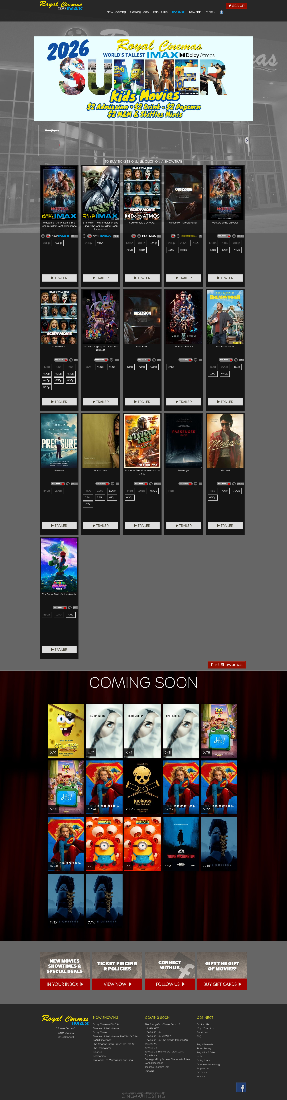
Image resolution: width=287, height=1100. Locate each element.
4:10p (224, 491)
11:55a (212, 367)
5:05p (195, 243)
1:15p (212, 491)
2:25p (100, 491)
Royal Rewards (205, 1044)
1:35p (58, 367)
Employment (204, 1068)
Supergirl (149, 1070)
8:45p (171, 367)
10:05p (183, 250)
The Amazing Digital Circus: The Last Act (114, 1044)
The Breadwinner (102, 1048)
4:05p (46, 374)
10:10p (88, 505)
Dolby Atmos (204, 1060)
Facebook (202, 1032)
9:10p (112, 498)
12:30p (88, 243)
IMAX (200, 1056)
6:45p (100, 243)
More (232, 21)
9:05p (70, 381)
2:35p (183, 243)
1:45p (171, 491)
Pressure (98, 1052)
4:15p (70, 615)
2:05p (58, 491)
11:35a (46, 367)
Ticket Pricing (204, 1048)
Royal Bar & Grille (206, 1052)
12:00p (213, 243)
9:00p (129, 498)
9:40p (224, 374)
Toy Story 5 (151, 1047)
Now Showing (138, 21)
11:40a (46, 491)
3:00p (141, 243)
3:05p (236, 243)
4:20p (58, 374)
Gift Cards (202, 1072)
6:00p (153, 491)
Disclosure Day (153, 1032)
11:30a (88, 367)
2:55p (141, 491)
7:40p (236, 250)
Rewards (217, 21)
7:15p (212, 374)
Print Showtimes (227, 664)
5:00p (112, 491)
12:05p (171, 243)
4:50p (236, 367)
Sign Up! (236, 6)
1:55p (70, 367)
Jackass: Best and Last (157, 1066)
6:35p (70, 374)
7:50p (129, 250)
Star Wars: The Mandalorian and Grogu (113, 1060)
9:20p (46, 388)
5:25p (153, 243)
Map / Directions (206, 1028)
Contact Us (203, 1024)
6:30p (87, 498)
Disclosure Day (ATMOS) (158, 1036)
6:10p (225, 250)
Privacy (201, 1076)
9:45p (58, 243)
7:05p (141, 367)
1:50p (58, 615)
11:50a (88, 491)
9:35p (153, 367)
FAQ (199, 1036)
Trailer (59, 278)
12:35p (129, 243)
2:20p (224, 367)
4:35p (212, 250)
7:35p (171, 250)
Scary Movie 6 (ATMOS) (106, 1024)
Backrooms (99, 1056)
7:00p (236, 491)
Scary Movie (100, 1032)
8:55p (58, 381)
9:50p (212, 498)
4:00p (100, 367)
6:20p (112, 367)
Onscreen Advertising (208, 1064)
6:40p (46, 381)
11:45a (129, 491)
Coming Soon (161, 21)
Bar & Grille (182, 21)
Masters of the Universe (106, 1028)
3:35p (46, 243)
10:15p (141, 250)
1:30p (224, 243)
